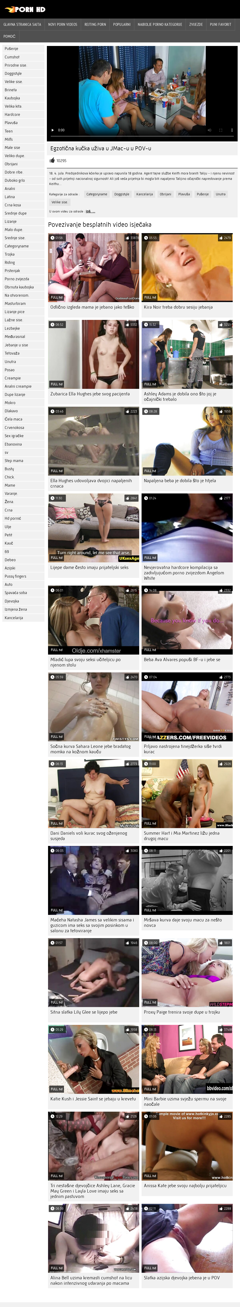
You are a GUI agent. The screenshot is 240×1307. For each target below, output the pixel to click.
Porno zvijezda (17, 279)
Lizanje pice (15, 312)
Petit (8, 535)
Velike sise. (14, 82)
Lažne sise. (14, 320)
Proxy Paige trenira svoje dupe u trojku (182, 1012)
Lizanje (11, 221)
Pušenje (11, 48)
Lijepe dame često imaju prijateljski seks (89, 567)
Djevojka (12, 601)
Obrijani (11, 164)
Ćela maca (13, 419)
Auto (8, 584)
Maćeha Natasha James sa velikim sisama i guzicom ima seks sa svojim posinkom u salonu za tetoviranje (92, 925)
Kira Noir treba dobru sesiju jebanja (178, 307)
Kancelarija (14, 618)
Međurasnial (15, 336)
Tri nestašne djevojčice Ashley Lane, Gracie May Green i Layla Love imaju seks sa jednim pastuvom (92, 1191)
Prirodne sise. (16, 65)
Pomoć (10, 36)
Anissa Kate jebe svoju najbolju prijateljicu (185, 1185)
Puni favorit (220, 24)
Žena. (9, 502)
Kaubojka (12, 98)
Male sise (12, 147)
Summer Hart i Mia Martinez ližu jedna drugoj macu (182, 835)
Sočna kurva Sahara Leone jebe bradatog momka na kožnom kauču (90, 749)
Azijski (10, 568)
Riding (10, 262)
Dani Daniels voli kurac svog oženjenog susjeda (88, 835)
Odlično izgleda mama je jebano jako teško (92, 307)
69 (7, 551)
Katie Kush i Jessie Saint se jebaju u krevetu (93, 1099)
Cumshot (12, 57)
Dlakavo (11, 411)
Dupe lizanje (15, 394)
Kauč (9, 543)
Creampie (13, 378)
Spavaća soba (16, 593)
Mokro (10, 403)
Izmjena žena (16, 609)
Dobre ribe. (14, 172)
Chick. (10, 477)
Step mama (14, 460)
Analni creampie (18, 386)
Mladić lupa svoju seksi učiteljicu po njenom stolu (85, 662)
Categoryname (17, 246)
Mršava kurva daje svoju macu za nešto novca (183, 922)
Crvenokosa (14, 427)
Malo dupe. (14, 229)
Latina (10, 197)
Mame (10, 485)
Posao (10, 370)
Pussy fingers (15, 576)
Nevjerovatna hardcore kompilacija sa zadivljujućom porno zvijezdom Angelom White (184, 573)
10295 (61, 161)
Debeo (10, 560)
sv (6, 452)
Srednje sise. (15, 238)
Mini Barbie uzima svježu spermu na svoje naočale (185, 1101)
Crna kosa (13, 205)
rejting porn (95, 24)
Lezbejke (12, 328)
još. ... (90, 211)
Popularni (122, 24)
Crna (8, 510)
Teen (9, 131)
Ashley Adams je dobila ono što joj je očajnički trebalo (180, 396)
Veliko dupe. (15, 156)
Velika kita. (13, 106)
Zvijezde (196, 24)
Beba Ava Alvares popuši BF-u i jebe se (182, 659)
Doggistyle (13, 73)
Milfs (9, 139)
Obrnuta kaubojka (19, 287)
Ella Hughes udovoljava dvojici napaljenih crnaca (91, 483)
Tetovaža (12, 353)
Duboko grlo (15, 180)
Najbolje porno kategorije (160, 24)
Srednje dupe (16, 213)
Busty (9, 469)
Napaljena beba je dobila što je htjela (180, 480)
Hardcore (12, 114)
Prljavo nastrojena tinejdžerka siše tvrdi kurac (183, 749)
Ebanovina (13, 444)
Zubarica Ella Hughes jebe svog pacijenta (90, 394)
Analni (10, 188)
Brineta (11, 90)
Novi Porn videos (62, 24)
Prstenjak (12, 271)
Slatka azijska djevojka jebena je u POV (182, 1277)
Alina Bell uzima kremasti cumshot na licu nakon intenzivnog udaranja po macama (91, 1280)
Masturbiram (15, 303)
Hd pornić (13, 518)
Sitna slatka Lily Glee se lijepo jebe (83, 1012)
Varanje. (11, 493)
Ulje (8, 527)
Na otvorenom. (17, 295)
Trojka (10, 254)
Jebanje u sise (16, 345)
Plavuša (11, 123)
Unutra (10, 362)
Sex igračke (14, 436)
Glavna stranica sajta (22, 24)
